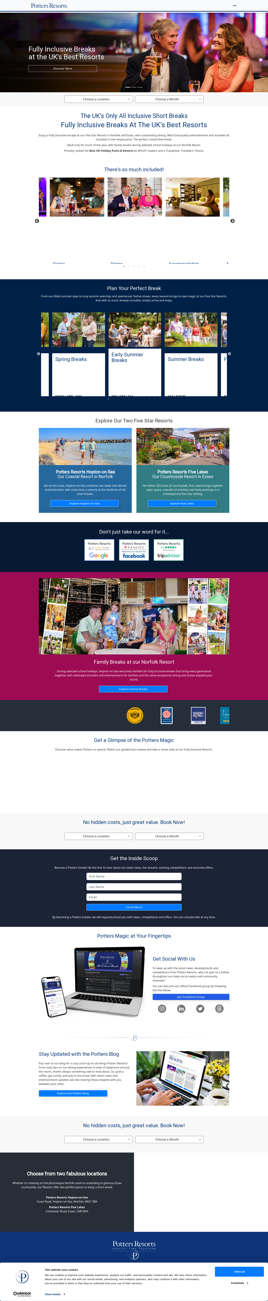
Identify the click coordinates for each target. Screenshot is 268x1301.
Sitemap (184, 1297)
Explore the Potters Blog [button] (72, 1096)
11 (159, 399)
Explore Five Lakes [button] (182, 504)
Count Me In (134, 910)
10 (154, 399)
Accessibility (202, 1297)
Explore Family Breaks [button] (133, 691)
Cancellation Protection (108, 1297)
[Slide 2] (134, 87)
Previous (36, 220)
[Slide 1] (127, 87)
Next (232, 220)
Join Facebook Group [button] (191, 999)
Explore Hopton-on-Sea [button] (84, 504)
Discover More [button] (62, 69)
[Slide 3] (140, 87)
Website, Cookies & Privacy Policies (150, 1297)
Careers (221, 1297)
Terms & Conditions (74, 1297)
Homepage (49, 1297)
